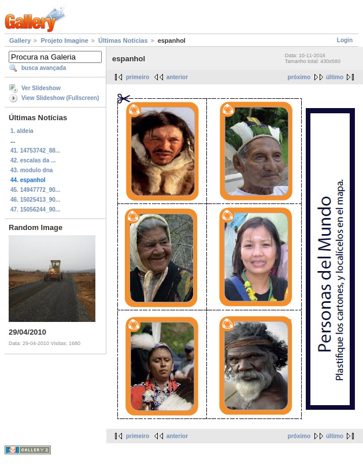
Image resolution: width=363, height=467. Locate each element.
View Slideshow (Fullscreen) (60, 98)
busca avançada (43, 68)
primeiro (137, 77)
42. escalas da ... (32, 160)
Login (345, 40)
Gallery (20, 40)
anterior (177, 77)
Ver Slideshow (41, 88)
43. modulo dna (31, 170)
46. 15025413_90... (35, 200)
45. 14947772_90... (35, 190)
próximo (299, 77)
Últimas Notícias (123, 40)
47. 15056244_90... (35, 209)
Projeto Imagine (64, 40)
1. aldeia (21, 131)
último (334, 77)
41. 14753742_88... (35, 150)
